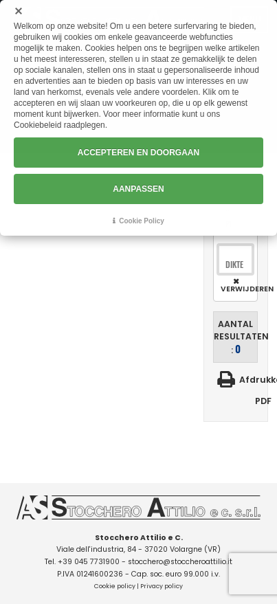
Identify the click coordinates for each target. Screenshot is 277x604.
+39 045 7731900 (89, 562)
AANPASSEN (138, 189)
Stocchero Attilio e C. (139, 538)
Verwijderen (237, 289)
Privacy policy (161, 586)
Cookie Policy (141, 221)
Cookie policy (114, 586)
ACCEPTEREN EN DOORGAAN (138, 152)
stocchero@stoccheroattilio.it (180, 562)
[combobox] (235, 264)
